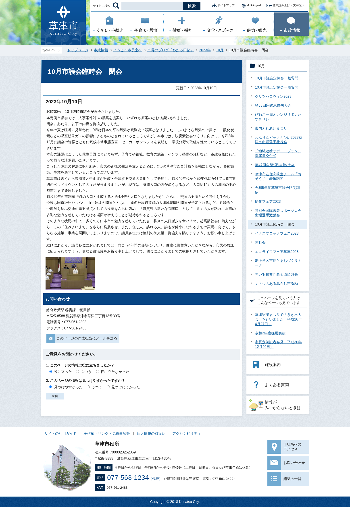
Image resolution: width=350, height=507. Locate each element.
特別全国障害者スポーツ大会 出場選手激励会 (280, 213)
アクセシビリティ (186, 433)
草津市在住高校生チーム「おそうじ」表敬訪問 (278, 176)
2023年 (205, 50)
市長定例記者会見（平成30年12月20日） (278, 344)
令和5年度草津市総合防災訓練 (277, 190)
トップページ (77, 50)
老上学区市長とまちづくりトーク (278, 263)
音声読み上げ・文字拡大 (284, 5)
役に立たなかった (115, 372)
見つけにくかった (125, 387)
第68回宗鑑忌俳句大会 (273, 105)
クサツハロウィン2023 (273, 96)
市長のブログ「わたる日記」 (170, 50)
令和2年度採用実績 (270, 333)
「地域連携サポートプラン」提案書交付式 (278, 153)
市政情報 (101, 50)
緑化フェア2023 (268, 201)
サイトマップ (222, 5)
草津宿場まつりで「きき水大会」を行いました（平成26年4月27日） (278, 319)
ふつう (86, 372)
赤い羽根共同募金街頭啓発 (276, 274)
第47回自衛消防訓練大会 (275, 165)
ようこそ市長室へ (127, 50)
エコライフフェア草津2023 (277, 252)
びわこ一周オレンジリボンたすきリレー (278, 117)
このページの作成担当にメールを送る (86, 338)
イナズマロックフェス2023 (277, 233)
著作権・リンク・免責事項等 (106, 433)
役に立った (63, 372)
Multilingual (250, 5)
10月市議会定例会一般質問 (276, 78)
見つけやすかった (68, 387)
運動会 (260, 242)
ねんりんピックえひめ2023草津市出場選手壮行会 (278, 140)
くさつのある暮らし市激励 (276, 284)
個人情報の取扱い (151, 433)
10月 (220, 50)
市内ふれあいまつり (271, 128)
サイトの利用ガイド (60, 433)
